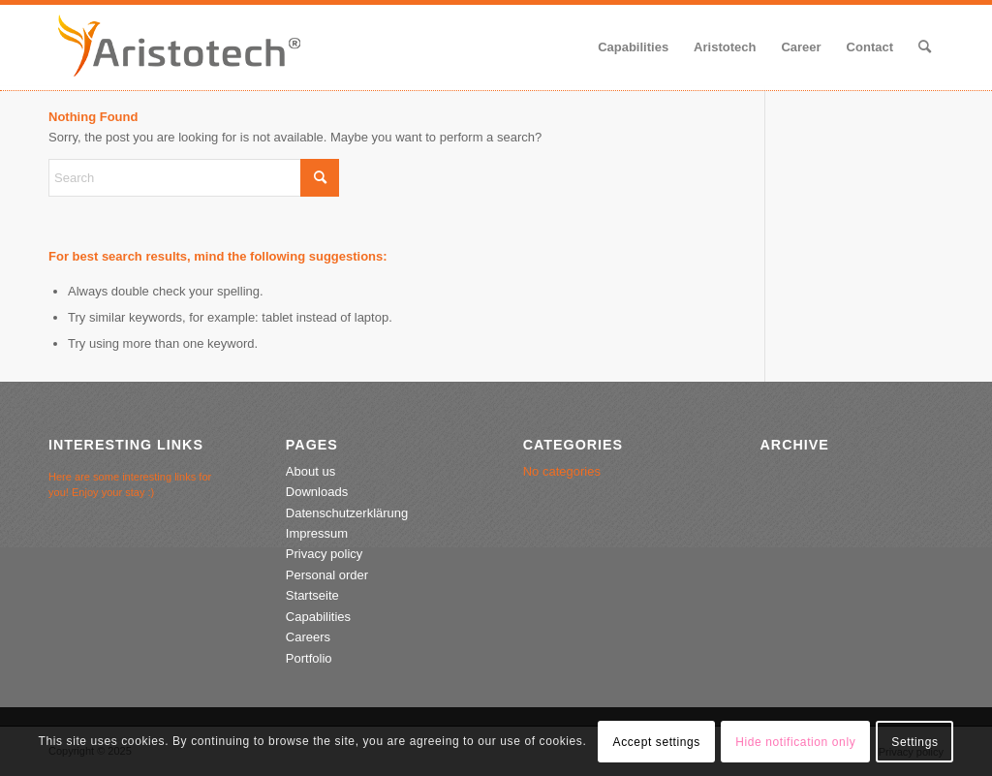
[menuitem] (633, 47)
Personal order (327, 575)
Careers (308, 637)
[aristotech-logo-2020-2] (179, 47)
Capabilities (318, 616)
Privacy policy (324, 553)
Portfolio (309, 658)
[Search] (925, 47)
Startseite (312, 595)
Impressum (317, 533)
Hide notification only (795, 742)
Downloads (317, 491)
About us (310, 471)
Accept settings (656, 742)
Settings (914, 742)
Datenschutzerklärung (347, 513)
